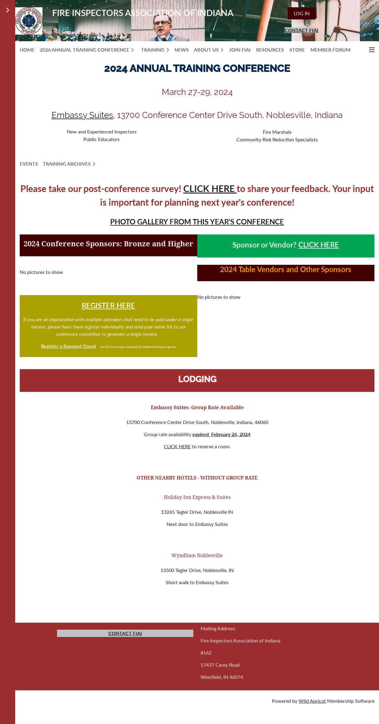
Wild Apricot (312, 701)
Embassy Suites (82, 115)
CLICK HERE (210, 188)
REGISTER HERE (108, 305)
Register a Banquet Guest (68, 346)
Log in (302, 13)
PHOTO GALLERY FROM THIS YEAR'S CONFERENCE (197, 221)
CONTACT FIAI (301, 30)
